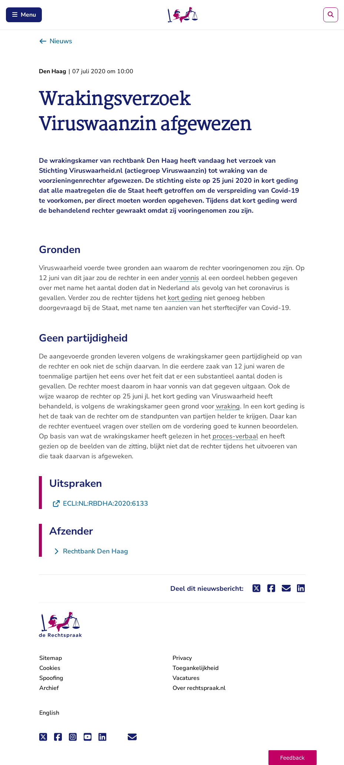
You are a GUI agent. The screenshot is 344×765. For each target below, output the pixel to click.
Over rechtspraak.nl (199, 688)
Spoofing (51, 678)
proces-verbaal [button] (235, 436)
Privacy (182, 658)
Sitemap (50, 658)
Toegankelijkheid (195, 668)
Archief (49, 688)
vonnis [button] (189, 277)
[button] (292, 757)
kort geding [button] (185, 297)
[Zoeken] (330, 14)
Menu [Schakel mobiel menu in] (24, 15)
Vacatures (186, 678)
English (49, 713)
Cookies (49, 668)
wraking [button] (228, 406)
